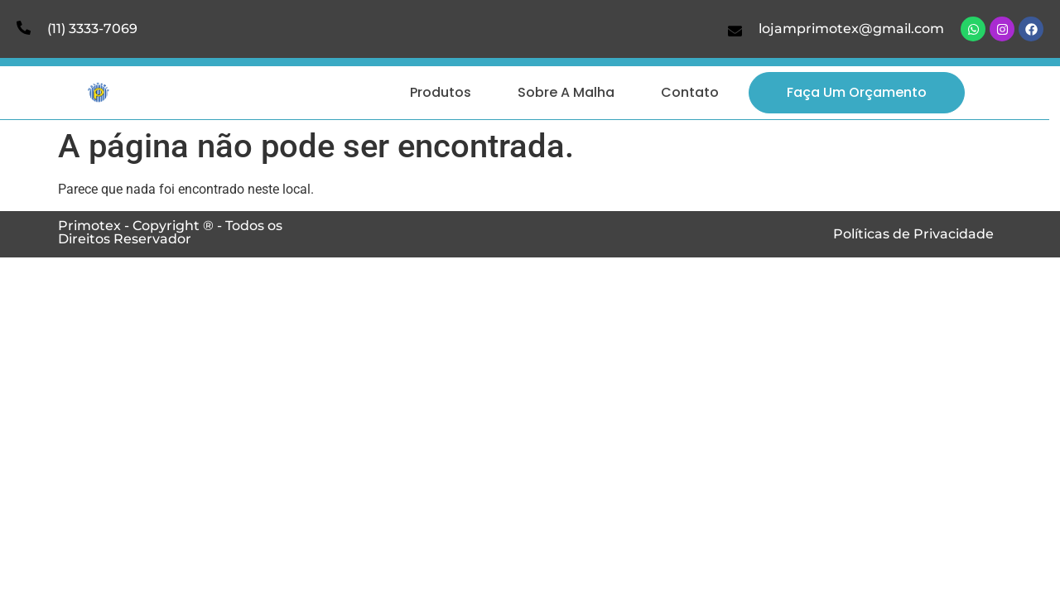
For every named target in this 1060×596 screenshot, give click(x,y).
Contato (690, 92)
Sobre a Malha (566, 92)
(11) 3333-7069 (92, 28)
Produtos (440, 92)
